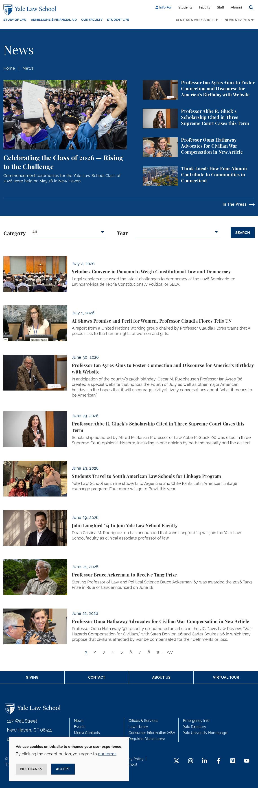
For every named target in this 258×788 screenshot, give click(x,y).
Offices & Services (143, 721)
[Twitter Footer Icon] (176, 761)
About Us (161, 677)
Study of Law (14, 20)
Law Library (138, 727)
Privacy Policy (132, 759)
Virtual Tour (226, 677)
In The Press (235, 204)
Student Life (118, 20)
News (28, 68)
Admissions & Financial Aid (54, 20)
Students (185, 7)
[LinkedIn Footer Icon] (204, 761)
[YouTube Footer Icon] (246, 761)
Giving (32, 677)
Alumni (236, 7)
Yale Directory (194, 727)
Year (122, 233)
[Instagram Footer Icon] (190, 761)
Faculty (204, 7)
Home (9, 68)
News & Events (237, 20)
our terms (107, 753)
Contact (96, 677)
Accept (63, 769)
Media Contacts (87, 733)
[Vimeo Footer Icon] (233, 761)
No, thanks (31, 769)
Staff (220, 7)
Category (14, 233)
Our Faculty (92, 20)
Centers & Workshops (195, 20)
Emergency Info (196, 721)
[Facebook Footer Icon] (218, 761)
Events (79, 727)
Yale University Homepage (205, 733)
